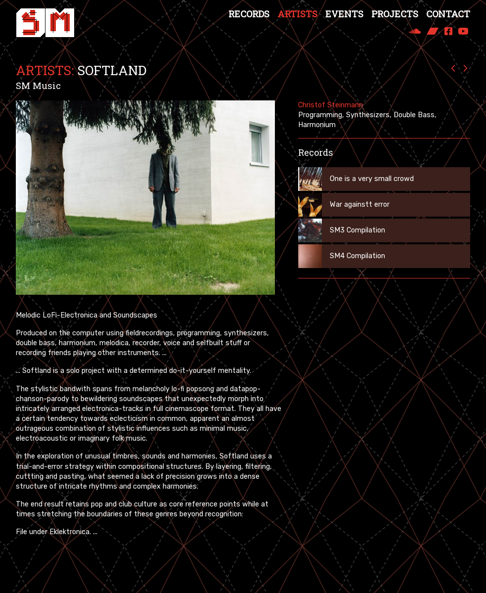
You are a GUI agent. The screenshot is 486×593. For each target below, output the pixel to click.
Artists (297, 14)
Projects (394, 14)
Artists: (45, 70)
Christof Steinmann (330, 105)
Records (248, 14)
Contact (448, 14)
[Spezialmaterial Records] (45, 23)
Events (344, 14)
